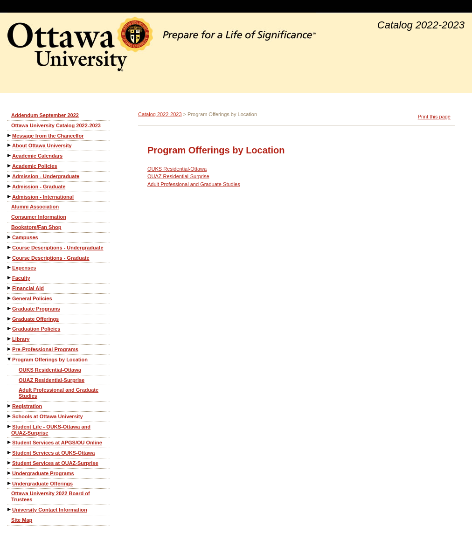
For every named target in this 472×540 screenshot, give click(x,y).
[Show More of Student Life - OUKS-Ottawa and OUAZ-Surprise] (9, 426)
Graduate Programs (36, 309)
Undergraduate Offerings (42, 483)
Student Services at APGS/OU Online (57, 442)
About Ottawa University (42, 145)
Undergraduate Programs (43, 473)
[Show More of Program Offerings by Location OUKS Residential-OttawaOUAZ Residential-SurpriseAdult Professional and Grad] (9, 359)
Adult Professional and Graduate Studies (58, 393)
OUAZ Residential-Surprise (51, 380)
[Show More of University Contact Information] (9, 509)
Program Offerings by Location (50, 359)
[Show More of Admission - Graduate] (9, 186)
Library (20, 339)
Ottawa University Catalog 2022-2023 (56, 125)
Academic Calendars (37, 156)
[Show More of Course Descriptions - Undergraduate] (9, 247)
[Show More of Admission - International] (9, 196)
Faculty (21, 278)
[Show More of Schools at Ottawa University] (9, 416)
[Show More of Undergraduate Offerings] (9, 483)
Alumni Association (35, 206)
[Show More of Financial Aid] (9, 288)
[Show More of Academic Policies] (9, 166)
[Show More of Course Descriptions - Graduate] (9, 258)
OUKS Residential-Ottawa (50, 370)
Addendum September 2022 (45, 115)
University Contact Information (49, 509)
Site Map (21, 520)
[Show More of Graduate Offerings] (9, 319)
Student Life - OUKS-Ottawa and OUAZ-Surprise (50, 430)
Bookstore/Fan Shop (36, 227)
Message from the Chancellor (47, 135)
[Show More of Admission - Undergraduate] (9, 176)
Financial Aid (28, 288)
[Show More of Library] (9, 339)
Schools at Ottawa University (47, 416)
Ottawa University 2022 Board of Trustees (50, 496)
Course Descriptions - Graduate (51, 258)
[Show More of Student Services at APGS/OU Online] (9, 442)
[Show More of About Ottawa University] (9, 145)
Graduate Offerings (35, 319)
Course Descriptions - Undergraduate (58, 247)
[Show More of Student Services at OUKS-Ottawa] (9, 452)
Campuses (25, 237)
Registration (27, 406)
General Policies (32, 298)
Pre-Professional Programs (45, 349)
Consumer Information (38, 217)
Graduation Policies (36, 329)
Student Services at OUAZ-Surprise (55, 463)
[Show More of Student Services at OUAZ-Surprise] (9, 463)
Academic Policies (34, 166)
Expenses (24, 267)
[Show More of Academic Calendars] (9, 155)
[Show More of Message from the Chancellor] (9, 135)
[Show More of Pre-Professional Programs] (9, 349)
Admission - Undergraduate (45, 176)
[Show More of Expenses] (9, 267)
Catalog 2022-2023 (160, 114)
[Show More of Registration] (9, 406)
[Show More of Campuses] (9, 237)
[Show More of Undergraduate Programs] (9, 473)
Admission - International (43, 197)
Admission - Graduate (38, 186)
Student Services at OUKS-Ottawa (53, 453)
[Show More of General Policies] (9, 298)
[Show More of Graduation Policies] (9, 328)
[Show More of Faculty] (9, 278)
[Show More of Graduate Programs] (9, 308)
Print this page (434, 116)
